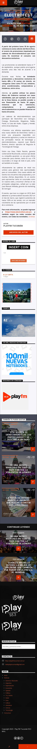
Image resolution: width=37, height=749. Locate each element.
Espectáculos (10, 685)
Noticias (27, 12)
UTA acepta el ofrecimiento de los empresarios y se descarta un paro (18, 436)
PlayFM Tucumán (13, 226)
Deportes (9, 683)
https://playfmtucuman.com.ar (14, 661)
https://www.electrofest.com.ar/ (18, 212)
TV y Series (9, 695)
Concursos (7, 713)
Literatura (9, 705)
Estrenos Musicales (12, 681)
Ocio (7, 700)
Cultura (8, 703)
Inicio (5, 675)
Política (8, 693)
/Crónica (32, 217)
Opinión (8, 690)
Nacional (19, 12)
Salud (7, 698)
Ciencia (8, 708)
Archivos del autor (18, 232)
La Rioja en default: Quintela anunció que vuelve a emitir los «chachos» (19, 501)
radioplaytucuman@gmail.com (15, 664)
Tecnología (9, 710)
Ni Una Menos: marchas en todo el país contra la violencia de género (18, 469)
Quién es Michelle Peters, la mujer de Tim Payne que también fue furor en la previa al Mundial (18, 567)
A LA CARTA (8, 275)
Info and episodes (18, 260)
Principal (14, 424)
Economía (10, 12)
